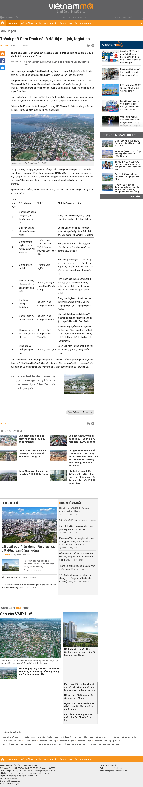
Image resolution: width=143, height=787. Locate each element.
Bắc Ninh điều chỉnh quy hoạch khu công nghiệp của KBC (128, 176)
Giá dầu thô (66, 737)
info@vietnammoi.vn (13, 781)
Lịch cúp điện (30, 741)
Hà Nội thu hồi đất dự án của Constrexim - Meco (78, 696)
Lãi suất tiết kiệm (66, 741)
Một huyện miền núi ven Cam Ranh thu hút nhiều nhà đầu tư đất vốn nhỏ (56, 63)
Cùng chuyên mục (13, 431)
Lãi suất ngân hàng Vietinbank (72, 744)
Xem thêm (135, 196)
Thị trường (27, 23)
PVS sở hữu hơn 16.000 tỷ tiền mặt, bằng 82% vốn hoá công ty (130, 88)
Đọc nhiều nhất (70, 502)
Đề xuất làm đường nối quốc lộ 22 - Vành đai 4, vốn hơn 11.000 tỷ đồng (82, 438)
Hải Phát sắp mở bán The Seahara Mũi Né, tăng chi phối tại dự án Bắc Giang (39, 564)
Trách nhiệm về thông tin (9, 784)
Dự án (39, 23)
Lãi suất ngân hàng (47, 741)
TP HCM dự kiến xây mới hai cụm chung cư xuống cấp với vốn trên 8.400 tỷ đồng (75, 578)
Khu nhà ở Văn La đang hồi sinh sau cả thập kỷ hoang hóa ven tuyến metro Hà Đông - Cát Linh (76, 541)
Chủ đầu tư (50, 23)
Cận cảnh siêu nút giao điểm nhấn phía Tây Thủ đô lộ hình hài (32, 438)
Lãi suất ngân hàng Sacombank (17, 744)
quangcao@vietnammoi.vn (116, 771)
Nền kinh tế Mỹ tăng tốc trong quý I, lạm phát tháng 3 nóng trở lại (130, 72)
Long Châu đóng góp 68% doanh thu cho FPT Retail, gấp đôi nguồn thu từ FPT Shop (130, 105)
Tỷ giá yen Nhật (129, 737)
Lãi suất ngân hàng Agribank (107, 741)
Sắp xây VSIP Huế (9, 577)
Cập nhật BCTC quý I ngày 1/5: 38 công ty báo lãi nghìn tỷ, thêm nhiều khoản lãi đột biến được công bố (130, 57)
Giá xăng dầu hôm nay (48, 737)
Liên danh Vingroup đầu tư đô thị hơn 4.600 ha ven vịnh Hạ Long (127, 143)
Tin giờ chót (11, 502)
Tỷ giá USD (114, 737)
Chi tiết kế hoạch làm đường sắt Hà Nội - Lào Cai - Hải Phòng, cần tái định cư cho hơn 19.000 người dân (82, 477)
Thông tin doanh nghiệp (119, 135)
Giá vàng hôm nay (11, 737)
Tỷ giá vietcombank (12, 741)
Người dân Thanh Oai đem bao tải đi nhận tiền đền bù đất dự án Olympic (79, 706)
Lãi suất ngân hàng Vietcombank (104, 744)
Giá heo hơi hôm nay (83, 737)
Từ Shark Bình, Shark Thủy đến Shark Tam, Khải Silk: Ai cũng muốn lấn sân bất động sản (128, 165)
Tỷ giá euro (101, 737)
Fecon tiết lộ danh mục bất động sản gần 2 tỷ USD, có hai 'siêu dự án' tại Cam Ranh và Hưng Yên (37, 382)
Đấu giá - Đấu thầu (68, 23)
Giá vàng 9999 (29, 737)
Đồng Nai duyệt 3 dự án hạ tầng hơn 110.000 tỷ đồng (33, 472)
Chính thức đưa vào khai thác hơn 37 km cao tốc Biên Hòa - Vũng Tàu (32, 453)
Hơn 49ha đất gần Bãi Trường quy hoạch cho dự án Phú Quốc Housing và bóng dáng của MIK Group (127, 188)
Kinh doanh (86, 23)
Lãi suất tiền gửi (84, 741)
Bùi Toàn (4, 46)
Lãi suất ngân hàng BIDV (45, 744)
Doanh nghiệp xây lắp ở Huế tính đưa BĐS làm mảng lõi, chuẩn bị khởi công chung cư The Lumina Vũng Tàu (40, 671)
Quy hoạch (12, 23)
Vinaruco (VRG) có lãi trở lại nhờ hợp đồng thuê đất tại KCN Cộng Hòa (128, 153)
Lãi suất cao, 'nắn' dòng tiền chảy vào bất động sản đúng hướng (29, 548)
